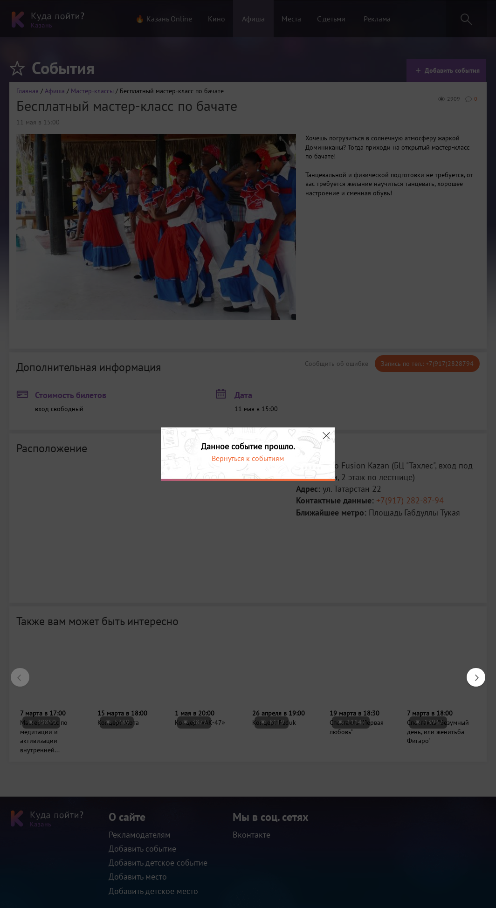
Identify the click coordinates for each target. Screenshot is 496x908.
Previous (15, 672)
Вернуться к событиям (248, 458)
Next (471, 672)
